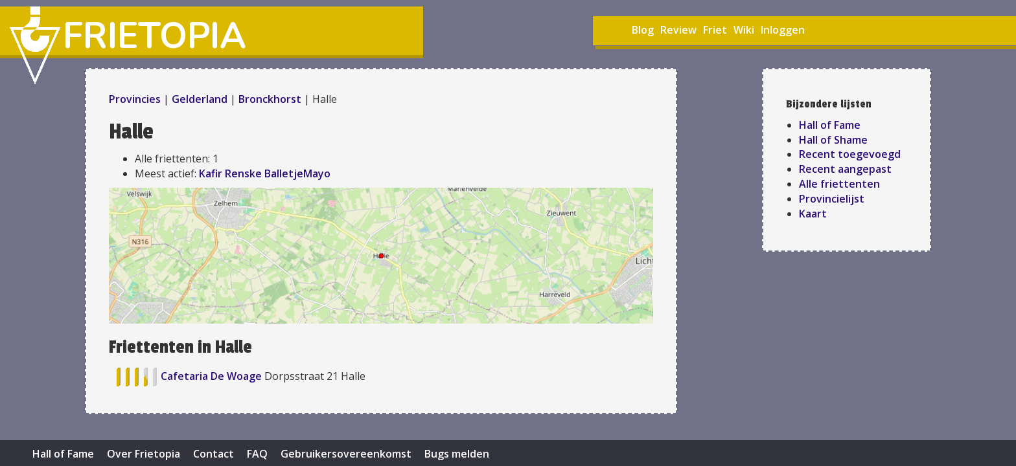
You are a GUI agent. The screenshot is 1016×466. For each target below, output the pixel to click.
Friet (715, 30)
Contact (213, 454)
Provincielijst (831, 199)
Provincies (136, 99)
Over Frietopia (143, 454)
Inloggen (783, 30)
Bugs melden (456, 454)
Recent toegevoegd (850, 154)
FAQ (257, 454)
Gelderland (199, 99)
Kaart (813, 213)
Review (678, 30)
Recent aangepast (845, 169)
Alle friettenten (839, 184)
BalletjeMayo (297, 173)
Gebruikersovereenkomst (346, 454)
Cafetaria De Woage (212, 377)
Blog (643, 30)
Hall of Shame (833, 140)
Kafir (210, 173)
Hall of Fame (829, 125)
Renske (243, 173)
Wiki (743, 30)
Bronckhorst (269, 99)
